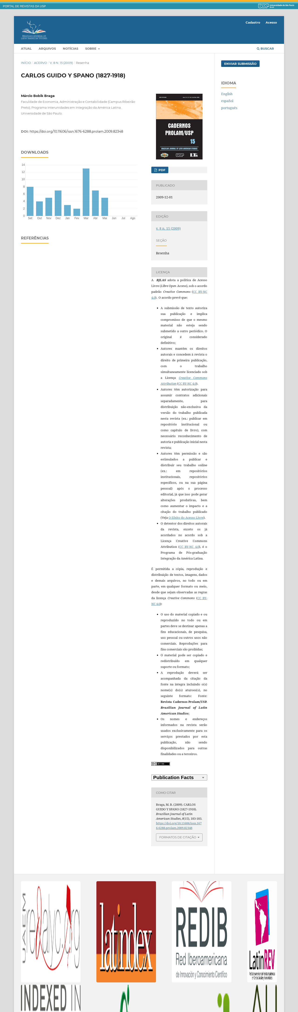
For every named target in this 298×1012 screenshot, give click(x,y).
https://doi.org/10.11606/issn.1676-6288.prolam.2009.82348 (76, 131)
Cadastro (253, 22)
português (229, 108)
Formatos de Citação (177, 837)
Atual (26, 48)
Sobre (91, 48)
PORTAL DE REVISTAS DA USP (24, 6)
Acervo (40, 63)
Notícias (70, 48)
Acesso (271, 22)
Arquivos (47, 48)
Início (26, 63)
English (227, 94)
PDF (161, 170)
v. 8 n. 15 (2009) (61, 63)
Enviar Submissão (240, 64)
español (227, 101)
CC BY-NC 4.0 (187, 383)
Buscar (265, 48)
